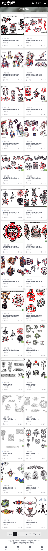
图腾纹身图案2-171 (9, 453)
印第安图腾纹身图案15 (34, 178)
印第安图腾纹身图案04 (11, 213)
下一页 (33, 534)
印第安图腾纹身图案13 (11, 316)
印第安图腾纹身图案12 (34, 247)
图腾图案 (6, 38)
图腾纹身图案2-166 (33, 453)
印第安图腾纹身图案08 (34, 109)
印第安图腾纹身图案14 (11, 350)
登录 (39, 3)
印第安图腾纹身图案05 (11, 178)
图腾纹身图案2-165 (33, 385)
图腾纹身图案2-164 (9, 385)
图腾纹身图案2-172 (9, 488)
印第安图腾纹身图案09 (34, 316)
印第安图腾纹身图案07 (11, 109)
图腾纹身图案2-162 (33, 350)
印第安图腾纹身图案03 (34, 281)
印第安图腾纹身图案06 (34, 40)
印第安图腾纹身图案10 (11, 40)
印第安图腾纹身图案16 (34, 144)
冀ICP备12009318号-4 (28, 543)
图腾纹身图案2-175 (33, 488)
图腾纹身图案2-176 (33, 522)
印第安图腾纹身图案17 (11, 75)
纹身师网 (23, 541)
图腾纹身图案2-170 (9, 419)
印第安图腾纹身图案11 (34, 213)
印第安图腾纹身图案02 (11, 281)
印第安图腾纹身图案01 (11, 247)
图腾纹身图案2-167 (33, 419)
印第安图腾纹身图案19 (11, 144)
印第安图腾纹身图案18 (34, 75)
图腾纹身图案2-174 (9, 522)
